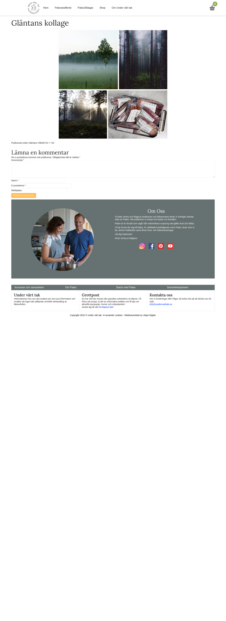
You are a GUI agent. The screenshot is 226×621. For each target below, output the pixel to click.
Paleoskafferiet (63, 7)
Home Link (33, 8)
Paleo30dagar (85, 7)
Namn (15, 180)
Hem (45, 7)
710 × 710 (49, 143)
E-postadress (18, 185)
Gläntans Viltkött (37, 143)
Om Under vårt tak (122, 7)
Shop (102, 7)
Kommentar (17, 160)
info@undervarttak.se (161, 304)
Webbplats (16, 190)
